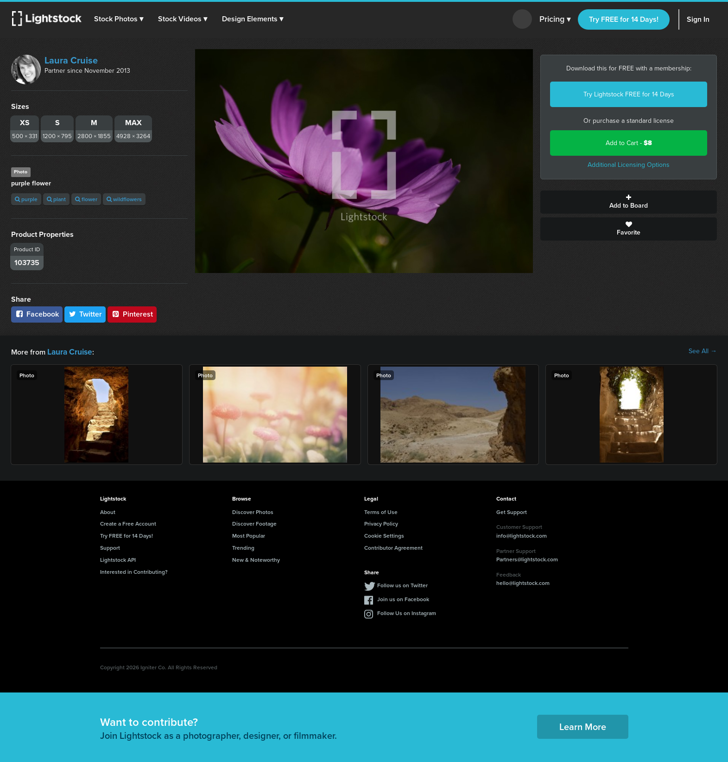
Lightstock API (118, 559)
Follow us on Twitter (402, 584)
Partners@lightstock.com (527, 558)
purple (26, 199)
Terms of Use (381, 511)
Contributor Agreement (393, 547)
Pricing (554, 19)
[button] (120, 19)
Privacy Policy (381, 523)
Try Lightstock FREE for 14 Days (628, 94)
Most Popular (248, 535)
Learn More (582, 725)
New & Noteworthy (256, 559)
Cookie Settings (384, 535)
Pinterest (132, 314)
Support (110, 547)
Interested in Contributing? (134, 571)
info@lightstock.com (521, 535)
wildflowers (124, 199)
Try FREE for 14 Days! (623, 19)
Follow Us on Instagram (406, 612)
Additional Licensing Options (629, 165)
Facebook (37, 314)
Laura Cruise (71, 60)
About (107, 511)
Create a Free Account (128, 523)
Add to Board (628, 202)
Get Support (511, 511)
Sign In (698, 19)
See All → (703, 351)
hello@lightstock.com (523, 582)
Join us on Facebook (403, 598)
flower (86, 199)
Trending (243, 547)
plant (56, 199)
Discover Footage (254, 523)
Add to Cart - (629, 143)
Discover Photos (252, 511)
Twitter (85, 314)
